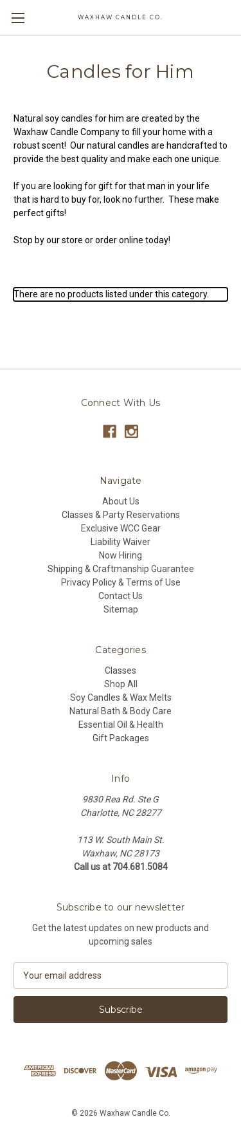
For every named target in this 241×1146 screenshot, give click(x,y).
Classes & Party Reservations (121, 515)
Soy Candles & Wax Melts (121, 697)
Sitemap (120, 609)
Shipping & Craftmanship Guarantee (121, 569)
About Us (120, 501)
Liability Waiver (120, 542)
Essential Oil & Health (120, 724)
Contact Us (120, 596)
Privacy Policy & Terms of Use (121, 582)
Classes (120, 670)
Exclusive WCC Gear (121, 528)
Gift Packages (121, 738)
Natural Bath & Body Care (120, 711)
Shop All (121, 684)
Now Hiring (120, 555)
